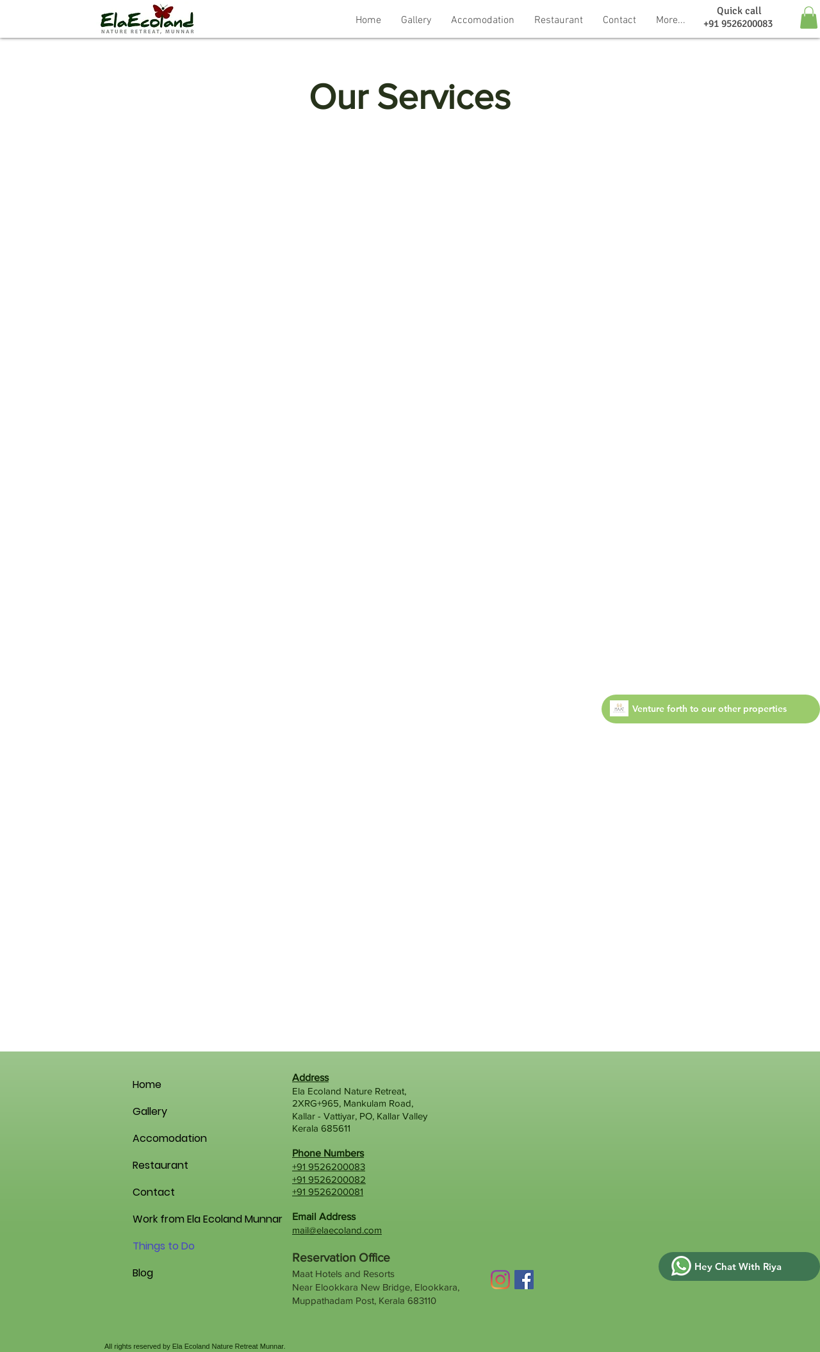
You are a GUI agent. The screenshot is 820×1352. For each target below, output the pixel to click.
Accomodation (155, 1138)
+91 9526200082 (329, 1179)
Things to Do (155, 1246)
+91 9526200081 (327, 1191)
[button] (482, 19)
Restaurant (155, 1165)
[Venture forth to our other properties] (711, 709)
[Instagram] (500, 1279)
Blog (143, 1272)
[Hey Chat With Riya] (739, 1266)
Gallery (150, 1111)
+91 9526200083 (328, 1166)
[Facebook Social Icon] (524, 1279)
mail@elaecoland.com (337, 1229)
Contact (154, 1192)
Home (147, 1084)
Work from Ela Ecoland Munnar (155, 1219)
